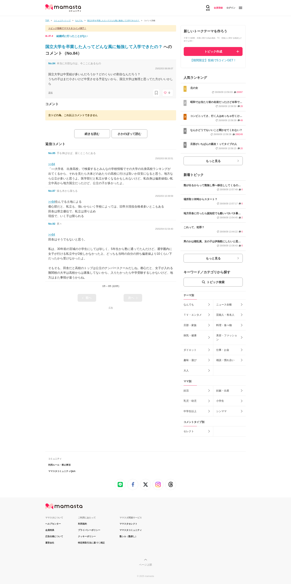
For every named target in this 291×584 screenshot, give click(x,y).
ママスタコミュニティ (131, 530)
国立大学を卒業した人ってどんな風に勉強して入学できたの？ (104, 46)
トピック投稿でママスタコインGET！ (67, 28)
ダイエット (190, 349)
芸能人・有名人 (225, 314)
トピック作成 (213, 51)
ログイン (230, 8)
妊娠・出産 (222, 390)
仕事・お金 (222, 349)
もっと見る (213, 161)
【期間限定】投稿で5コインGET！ (213, 60)
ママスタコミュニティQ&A (62, 471)
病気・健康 (190, 335)
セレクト (189, 431)
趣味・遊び (190, 360)
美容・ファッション (226, 337)
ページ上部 (145, 564)
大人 (186, 370)
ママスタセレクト (128, 524)
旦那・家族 (190, 325)
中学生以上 (190, 411)
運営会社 (49, 543)
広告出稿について (54, 536)
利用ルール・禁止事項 (59, 465)
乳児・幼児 (190, 400)
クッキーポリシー (87, 536)
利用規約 (82, 524)
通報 (50, 92)
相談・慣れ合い (225, 360)
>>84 (51, 164)
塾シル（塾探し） (128, 536)
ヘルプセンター (53, 524)
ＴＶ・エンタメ (193, 314)
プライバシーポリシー (89, 530)
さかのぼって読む (129, 133)
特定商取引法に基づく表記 (91, 543)
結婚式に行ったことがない (72, 36)
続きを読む (92, 133)
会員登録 (218, 8)
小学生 (220, 400)
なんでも (189, 304)
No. (51, 63)
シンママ (221, 411)
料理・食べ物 (224, 325)
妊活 (186, 390)
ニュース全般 (224, 304)
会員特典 (49, 530)
